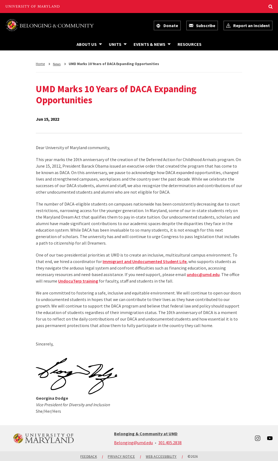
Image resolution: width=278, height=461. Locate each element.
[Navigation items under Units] (118, 44)
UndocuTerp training (78, 281)
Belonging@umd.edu (133, 442)
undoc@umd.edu (203, 274)
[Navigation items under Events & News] (152, 44)
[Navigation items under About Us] (89, 44)
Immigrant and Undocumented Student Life (145, 261)
